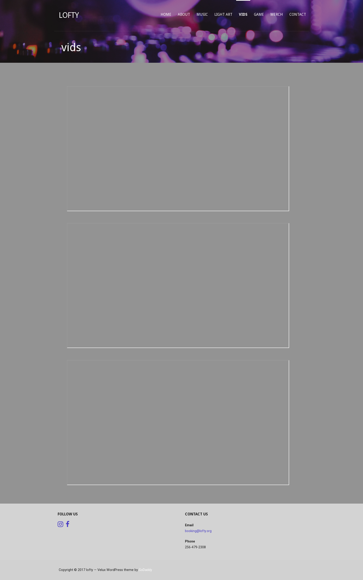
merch (276, 14)
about (184, 14)
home (166, 14)
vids (243, 14)
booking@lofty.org (198, 531)
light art (223, 14)
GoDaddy (145, 570)
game (259, 14)
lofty (69, 15)
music (202, 14)
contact (297, 14)
